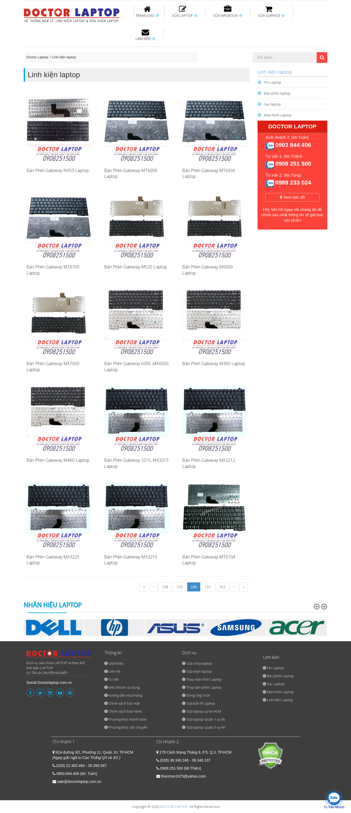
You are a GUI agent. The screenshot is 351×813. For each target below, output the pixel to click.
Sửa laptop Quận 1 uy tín (205, 719)
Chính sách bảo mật (124, 703)
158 (165, 586)
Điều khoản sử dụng (124, 687)
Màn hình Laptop (277, 115)
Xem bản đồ (292, 197)
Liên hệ (114, 671)
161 (208, 586)
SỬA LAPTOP (184, 12)
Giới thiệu (116, 663)
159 (179, 586)
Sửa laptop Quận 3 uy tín (205, 727)
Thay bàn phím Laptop (204, 687)
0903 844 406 (293, 145)
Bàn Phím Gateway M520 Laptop (135, 267)
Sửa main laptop (199, 671)
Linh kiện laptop (64, 57)
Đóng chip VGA (198, 695)
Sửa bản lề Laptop (200, 703)
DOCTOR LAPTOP (174, 806)
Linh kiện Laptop (280, 699)
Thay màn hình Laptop (204, 679)
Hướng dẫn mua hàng (125, 695)
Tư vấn (113, 679)
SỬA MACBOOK (227, 12)
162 (222, 586)
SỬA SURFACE (271, 12)
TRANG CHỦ (147, 12)
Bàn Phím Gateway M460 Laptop (57, 460)
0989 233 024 (293, 182)
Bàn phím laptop (277, 93)
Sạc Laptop (276, 683)
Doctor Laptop (37, 57)
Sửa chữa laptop (199, 663)
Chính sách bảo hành (125, 711)
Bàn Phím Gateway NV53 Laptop (57, 170)
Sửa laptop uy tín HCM (203, 711)
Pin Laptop (272, 82)
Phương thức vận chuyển (128, 727)
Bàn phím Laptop (280, 675)
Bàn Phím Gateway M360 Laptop (213, 363)
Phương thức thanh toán (127, 719)
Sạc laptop (272, 104)
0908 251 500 (293, 163)
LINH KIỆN (145, 35)
